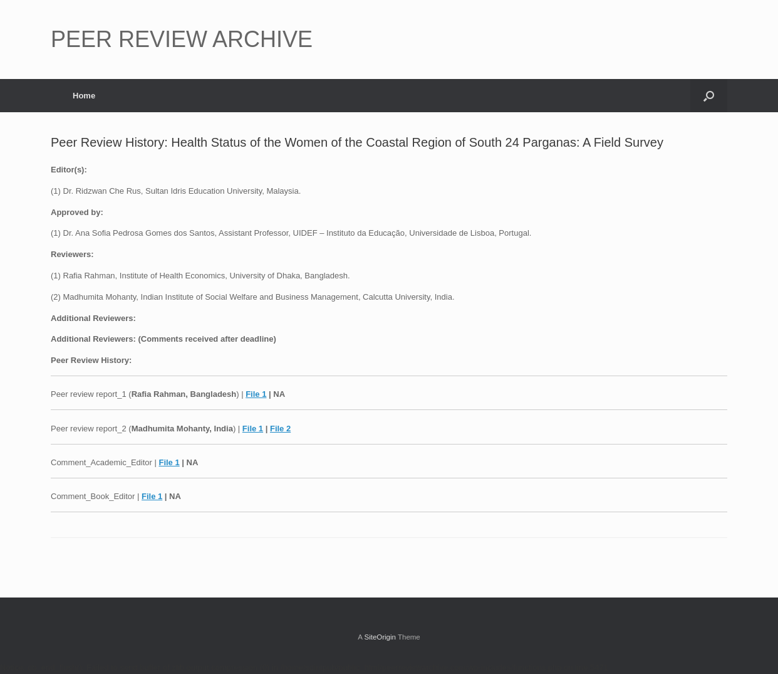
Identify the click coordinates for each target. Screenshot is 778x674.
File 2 (280, 428)
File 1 (256, 394)
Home (84, 95)
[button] (708, 95)
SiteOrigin (380, 637)
